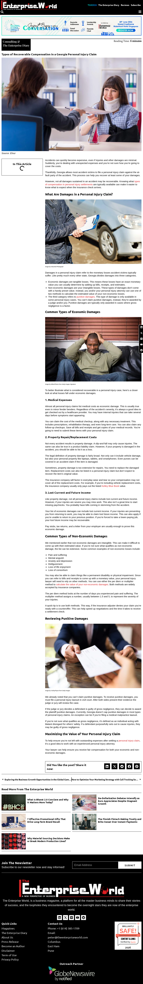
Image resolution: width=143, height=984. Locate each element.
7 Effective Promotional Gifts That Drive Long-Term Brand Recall (46, 820)
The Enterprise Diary (108, 5)
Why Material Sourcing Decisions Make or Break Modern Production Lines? (48, 840)
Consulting (10, 41)
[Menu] (139, 11)
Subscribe (136, 5)
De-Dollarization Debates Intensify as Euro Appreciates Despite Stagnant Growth (118, 801)
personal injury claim (129, 740)
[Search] (2, 12)
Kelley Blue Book (110, 486)
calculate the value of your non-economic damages (82, 584)
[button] (107, 766)
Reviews (125, 5)
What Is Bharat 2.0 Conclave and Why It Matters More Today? (47, 801)
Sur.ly (133, 942)
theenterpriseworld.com (128, 935)
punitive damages (86, 296)
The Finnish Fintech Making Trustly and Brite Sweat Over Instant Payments (119, 820)
